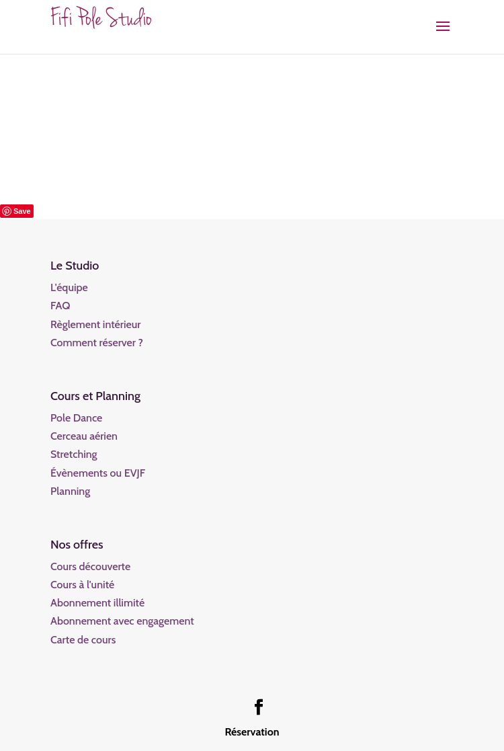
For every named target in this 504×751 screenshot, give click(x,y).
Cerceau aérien (84, 436)
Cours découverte (90, 566)
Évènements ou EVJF (97, 473)
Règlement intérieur (95, 324)
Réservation (251, 731)
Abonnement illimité (97, 602)
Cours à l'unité (82, 584)
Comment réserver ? (96, 342)
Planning (70, 491)
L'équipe (69, 287)
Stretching (73, 454)
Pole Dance (76, 417)
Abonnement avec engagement (122, 621)
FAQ (60, 305)
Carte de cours (83, 639)
